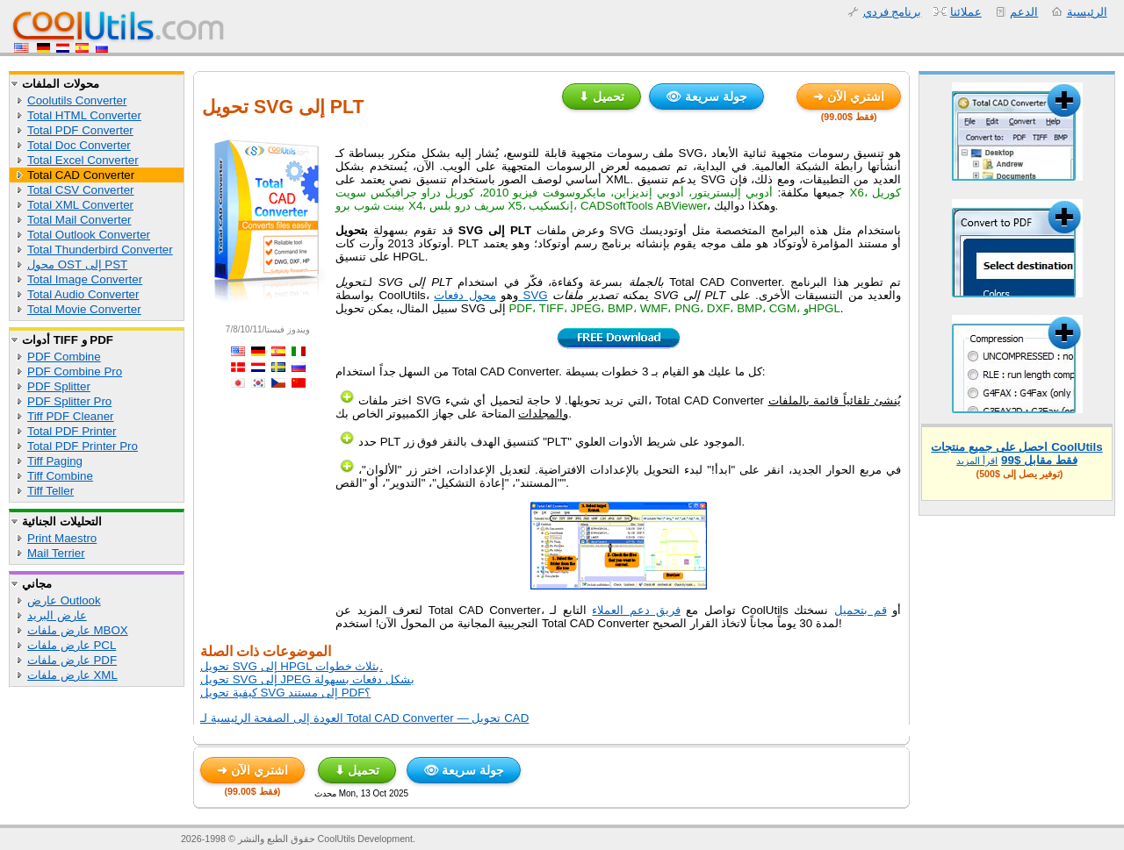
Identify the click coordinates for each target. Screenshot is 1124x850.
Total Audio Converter (83, 294)
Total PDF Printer (71, 431)
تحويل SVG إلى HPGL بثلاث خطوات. (291, 666)
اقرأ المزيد (977, 460)
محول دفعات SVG (491, 295)
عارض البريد (57, 615)
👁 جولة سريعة (706, 96)
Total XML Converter (80, 204)
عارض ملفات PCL (71, 645)
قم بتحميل (860, 610)
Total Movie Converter (84, 309)
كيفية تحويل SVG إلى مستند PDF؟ (285, 692)
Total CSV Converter (80, 189)
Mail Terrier (56, 553)
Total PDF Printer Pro (82, 446)
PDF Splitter (58, 386)
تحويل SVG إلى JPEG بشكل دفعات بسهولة (307, 679)
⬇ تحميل (601, 96)
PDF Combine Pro (74, 371)
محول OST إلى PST (77, 264)
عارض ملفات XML (72, 675)
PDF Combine (64, 356)
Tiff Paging (55, 461)
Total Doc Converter (79, 145)
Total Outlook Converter (88, 234)
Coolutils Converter (76, 100)
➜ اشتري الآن (848, 96)
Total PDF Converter (80, 130)
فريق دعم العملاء (636, 610)
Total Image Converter (84, 279)
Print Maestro (62, 538)
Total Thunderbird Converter (100, 249)
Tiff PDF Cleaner (70, 416)
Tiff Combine (60, 475)
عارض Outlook (64, 600)
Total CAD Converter (80, 175)
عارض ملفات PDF (72, 660)
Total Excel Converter (83, 160)
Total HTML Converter (84, 115)
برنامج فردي (892, 11)
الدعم (1024, 11)
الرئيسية (1087, 11)
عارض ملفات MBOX (77, 630)
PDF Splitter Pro (69, 401)
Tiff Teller (50, 490)
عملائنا (966, 11)
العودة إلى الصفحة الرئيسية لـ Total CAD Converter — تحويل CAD (364, 718)
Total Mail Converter (79, 219)
